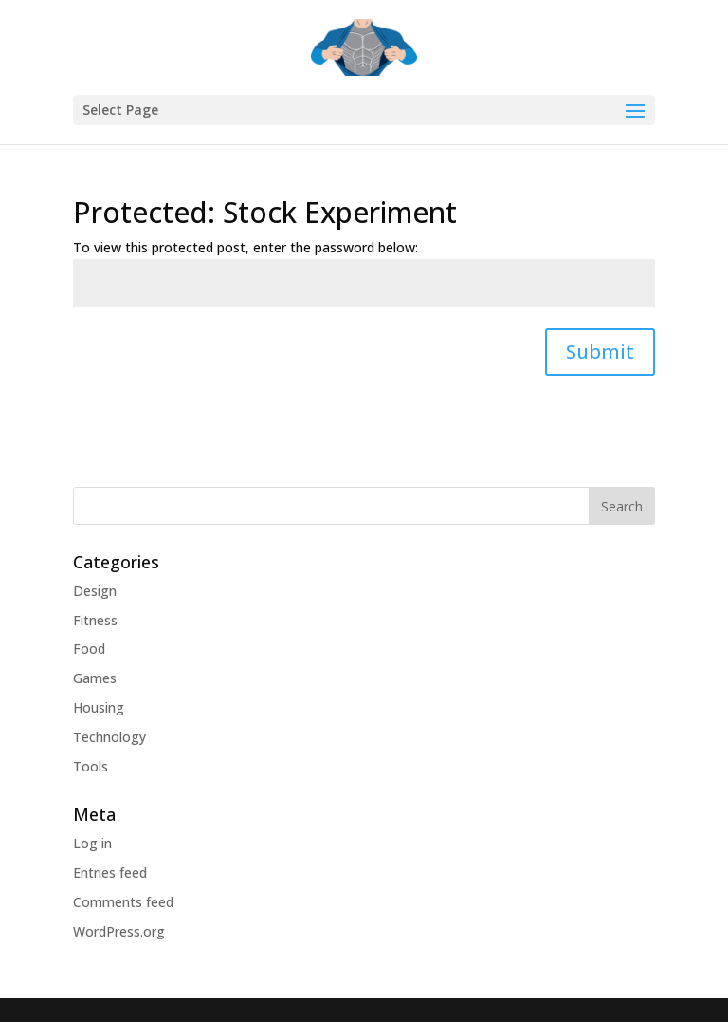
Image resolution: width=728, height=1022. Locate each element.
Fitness (95, 620)
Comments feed (123, 902)
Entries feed (110, 873)
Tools (90, 766)
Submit (600, 351)
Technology (109, 737)
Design (95, 591)
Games (95, 678)
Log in (92, 843)
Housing (98, 707)
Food (89, 649)
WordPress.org (119, 931)
